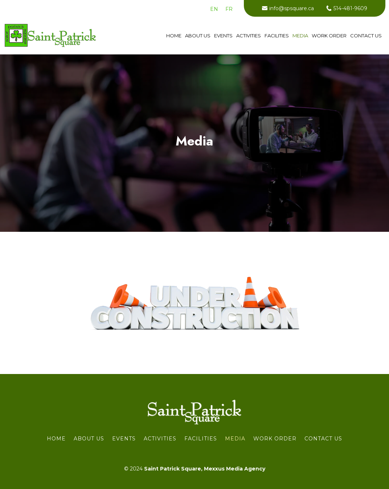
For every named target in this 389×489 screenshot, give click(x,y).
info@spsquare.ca (291, 8)
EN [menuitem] (214, 9)
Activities (248, 35)
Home (173, 35)
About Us (197, 35)
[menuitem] (214, 9)
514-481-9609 (350, 8)
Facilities (277, 35)
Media (300, 35)
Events (223, 35)
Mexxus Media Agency (234, 468)
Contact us (366, 35)
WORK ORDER (329, 35)
